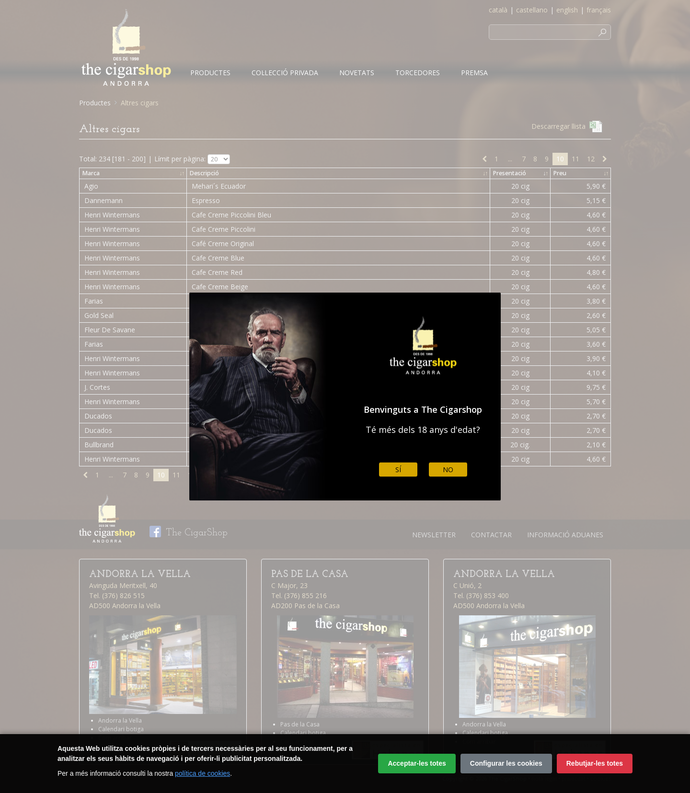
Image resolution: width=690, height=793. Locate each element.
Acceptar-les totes (417, 763)
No (448, 469)
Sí (398, 469)
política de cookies (202, 773)
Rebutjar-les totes (594, 763)
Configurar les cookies (506, 763)
